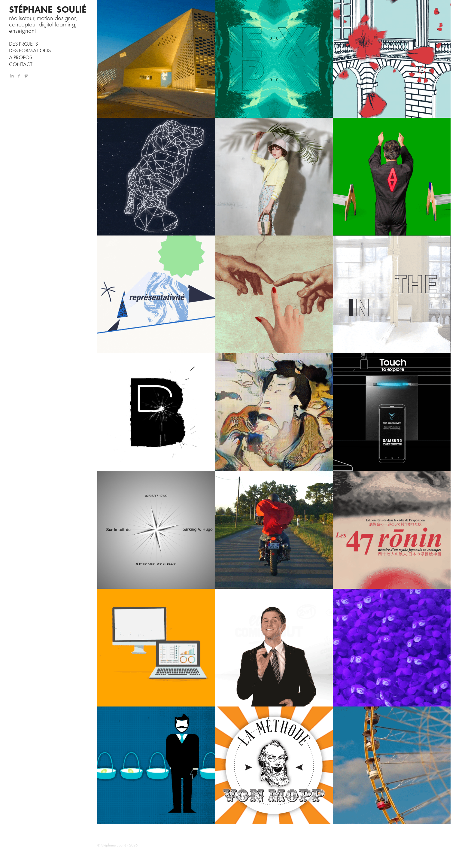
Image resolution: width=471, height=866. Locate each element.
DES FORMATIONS (30, 50)
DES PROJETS (23, 44)
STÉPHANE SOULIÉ (47, 9)
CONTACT (20, 64)
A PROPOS (20, 57)
